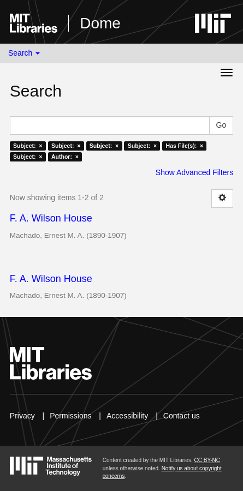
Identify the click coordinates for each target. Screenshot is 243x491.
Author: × (65, 156)
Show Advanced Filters (194, 172)
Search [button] (24, 53)
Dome (100, 23)
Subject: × (27, 145)
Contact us (181, 415)
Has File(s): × (185, 145)
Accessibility (127, 415)
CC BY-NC (207, 460)
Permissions (70, 415)
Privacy (22, 415)
